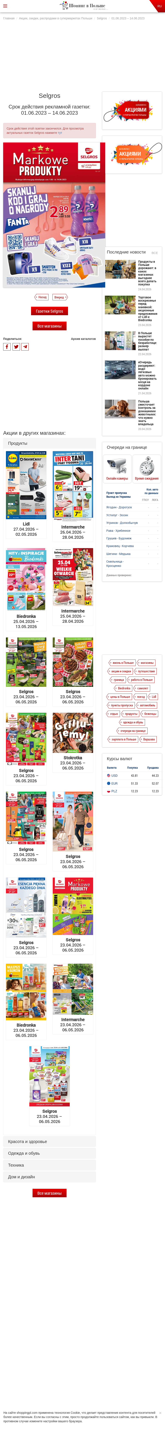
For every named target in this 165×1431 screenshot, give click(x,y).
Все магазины (49, 326)
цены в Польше (120, 696)
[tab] (49, 443)
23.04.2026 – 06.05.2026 (26, 696)
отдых (114, 713)
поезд (141, 696)
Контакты (133, 1392)
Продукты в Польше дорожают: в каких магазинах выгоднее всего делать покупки (56, 1287)
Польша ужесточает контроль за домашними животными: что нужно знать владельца (147, 412)
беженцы (150, 713)
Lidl (154, 696)
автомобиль (147, 705)
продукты (131, 713)
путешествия (146, 671)
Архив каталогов (83, 339)
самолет (142, 688)
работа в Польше (142, 679)
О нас (29, 1392)
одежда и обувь (133, 722)
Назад (42, 297)
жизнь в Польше (123, 662)
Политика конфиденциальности (57, 1392)
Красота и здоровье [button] (27, 1141)
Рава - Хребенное (118, 531)
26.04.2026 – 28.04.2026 (72, 532)
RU (160, 6)
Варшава (149, 739)
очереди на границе (133, 730)
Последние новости (126, 252)
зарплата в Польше (124, 739)
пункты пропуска (122, 705)
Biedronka (124, 688)
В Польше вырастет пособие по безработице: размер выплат (57, 1324)
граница (119, 679)
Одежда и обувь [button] (24, 1153)
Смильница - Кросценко (115, 563)
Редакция (116, 1392)
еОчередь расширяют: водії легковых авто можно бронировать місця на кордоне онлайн (56, 1345)
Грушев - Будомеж (119, 538)
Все (155, 253)
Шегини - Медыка (118, 554)
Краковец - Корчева (120, 546)
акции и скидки (121, 671)
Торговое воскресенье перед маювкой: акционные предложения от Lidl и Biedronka (56, 1305)
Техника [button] (16, 1165)
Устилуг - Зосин (117, 515)
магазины (147, 662)
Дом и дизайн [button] (21, 1176)
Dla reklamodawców (93, 1392)
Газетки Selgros (49, 311)
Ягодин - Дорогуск (119, 507)
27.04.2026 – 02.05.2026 (26, 529)
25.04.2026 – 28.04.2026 (72, 616)
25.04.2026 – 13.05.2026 (26, 621)
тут (60, 132)
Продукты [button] (17, 443)
